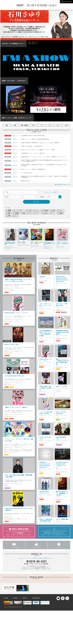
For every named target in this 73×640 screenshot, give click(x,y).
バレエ (37, 210)
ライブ (6, 387)
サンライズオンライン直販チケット (52, 192)
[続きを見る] (16, 285)
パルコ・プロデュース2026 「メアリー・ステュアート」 (45, 305)
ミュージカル (7, 355)
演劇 (9, 213)
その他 (66, 125)
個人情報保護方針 (36, 598)
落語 (24, 213)
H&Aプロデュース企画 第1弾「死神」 (62, 304)
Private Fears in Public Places (45, 438)
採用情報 (15, 598)
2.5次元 (46, 213)
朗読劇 (9, 210)
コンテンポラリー (20, 210)
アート (41, 125)
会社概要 (6, 598)
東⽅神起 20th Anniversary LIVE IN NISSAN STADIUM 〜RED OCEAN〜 (44, 465)
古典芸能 (17, 213)
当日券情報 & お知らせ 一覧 (63, 184)
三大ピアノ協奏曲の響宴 (62, 519)
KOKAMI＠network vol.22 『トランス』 (44, 492)
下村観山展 (42, 276)
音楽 (15, 125)
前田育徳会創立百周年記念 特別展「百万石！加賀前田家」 (62, 332)
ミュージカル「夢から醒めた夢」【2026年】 (45, 412)
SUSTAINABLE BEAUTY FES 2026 (14, 376)
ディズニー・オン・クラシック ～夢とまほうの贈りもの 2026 (18, 440)
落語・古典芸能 (24, 125)
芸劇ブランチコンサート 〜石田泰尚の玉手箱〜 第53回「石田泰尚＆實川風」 (62, 362)
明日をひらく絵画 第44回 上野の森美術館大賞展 (45, 520)
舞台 (7, 125)
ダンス (58, 125)
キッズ (50, 125)
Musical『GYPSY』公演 (11, 344)
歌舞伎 (61, 213)
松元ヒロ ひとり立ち (61, 386)
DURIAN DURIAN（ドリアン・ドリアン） (16, 313)
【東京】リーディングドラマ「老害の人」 (16, 407)
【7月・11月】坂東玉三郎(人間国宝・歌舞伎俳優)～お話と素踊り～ (18, 476)
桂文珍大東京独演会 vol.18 (61, 438)
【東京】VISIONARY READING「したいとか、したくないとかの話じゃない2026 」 (18, 280)
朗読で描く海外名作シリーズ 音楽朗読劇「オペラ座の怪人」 (62, 493)
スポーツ (34, 125)
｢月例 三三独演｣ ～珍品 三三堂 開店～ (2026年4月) (45, 388)
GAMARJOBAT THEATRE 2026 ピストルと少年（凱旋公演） (18, 509)
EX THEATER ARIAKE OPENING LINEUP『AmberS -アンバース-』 (61, 465)
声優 (9, 215)
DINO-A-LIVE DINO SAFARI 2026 (61, 412)
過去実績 (25, 598)
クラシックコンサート (35, 213)
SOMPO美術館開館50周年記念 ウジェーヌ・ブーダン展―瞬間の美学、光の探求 (45, 333)
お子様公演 (45, 210)
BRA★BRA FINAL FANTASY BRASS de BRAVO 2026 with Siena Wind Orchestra (62, 279)
